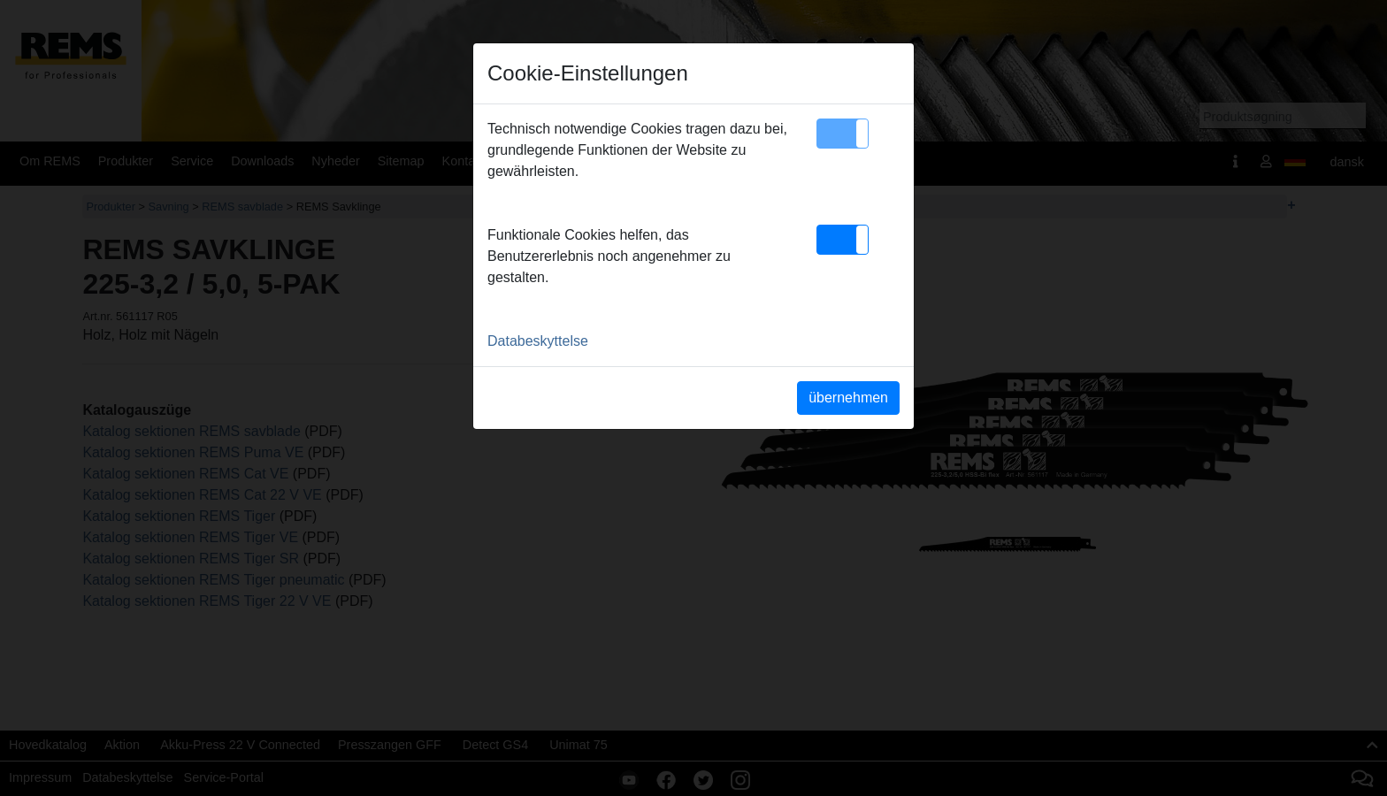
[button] (842, 134)
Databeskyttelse (537, 340)
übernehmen (848, 397)
